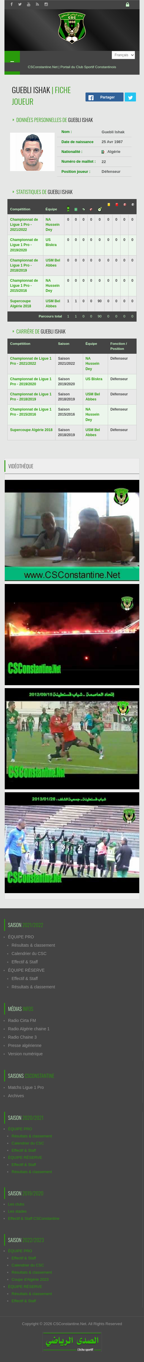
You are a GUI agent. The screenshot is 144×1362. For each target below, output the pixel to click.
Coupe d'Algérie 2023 (30, 1279)
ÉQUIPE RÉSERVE (26, 970)
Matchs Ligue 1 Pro (26, 1087)
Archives (16, 1095)
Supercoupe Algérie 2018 (31, 430)
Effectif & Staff (25, 961)
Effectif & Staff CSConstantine (33, 1218)
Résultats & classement (33, 945)
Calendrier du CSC (29, 953)
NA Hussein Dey (53, 224)
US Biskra (94, 379)
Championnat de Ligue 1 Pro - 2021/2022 (24, 224)
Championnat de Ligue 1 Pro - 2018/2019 (24, 265)
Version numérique (25, 1053)
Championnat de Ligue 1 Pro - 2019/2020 (24, 245)
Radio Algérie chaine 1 (29, 1028)
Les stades (17, 1211)
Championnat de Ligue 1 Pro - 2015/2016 (24, 285)
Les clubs (16, 1204)
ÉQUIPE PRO (21, 936)
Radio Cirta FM (22, 1020)
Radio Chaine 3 (22, 1037)
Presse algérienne (25, 1045)
